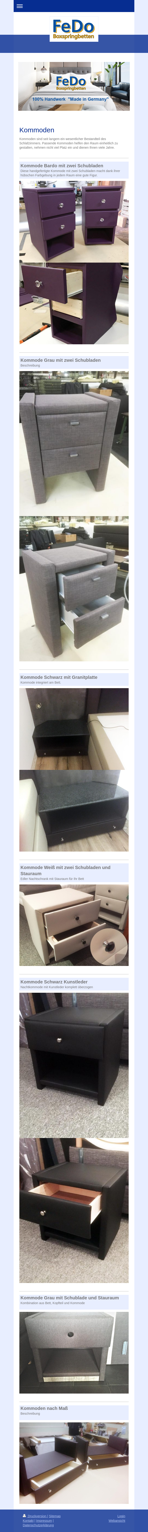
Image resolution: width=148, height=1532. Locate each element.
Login (121, 1516)
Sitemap (55, 1516)
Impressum (44, 1520)
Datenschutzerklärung (38, 1525)
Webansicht (117, 1520)
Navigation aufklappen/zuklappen (74, 6)
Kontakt (28, 1520)
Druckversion (35, 1516)
